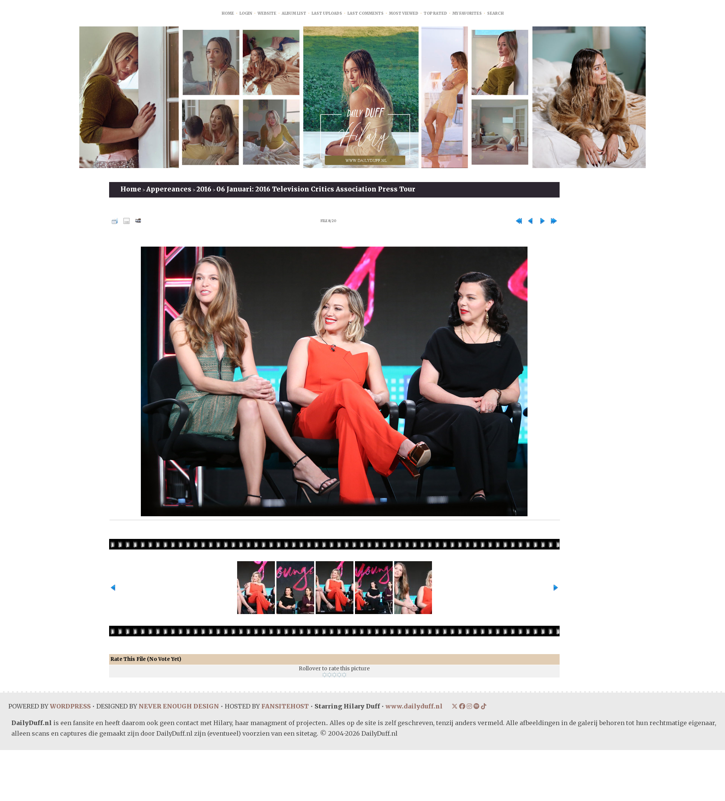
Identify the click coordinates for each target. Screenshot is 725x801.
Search (495, 13)
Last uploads (327, 13)
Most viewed (403, 13)
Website (267, 13)
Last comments (365, 13)
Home (228, 13)
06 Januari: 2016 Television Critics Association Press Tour (315, 189)
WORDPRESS (70, 706)
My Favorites (467, 13)
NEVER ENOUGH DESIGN (178, 706)
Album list (294, 13)
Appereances (168, 189)
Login (245, 13)
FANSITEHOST (284, 706)
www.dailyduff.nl (413, 706)
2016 (203, 189)
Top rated (435, 13)
